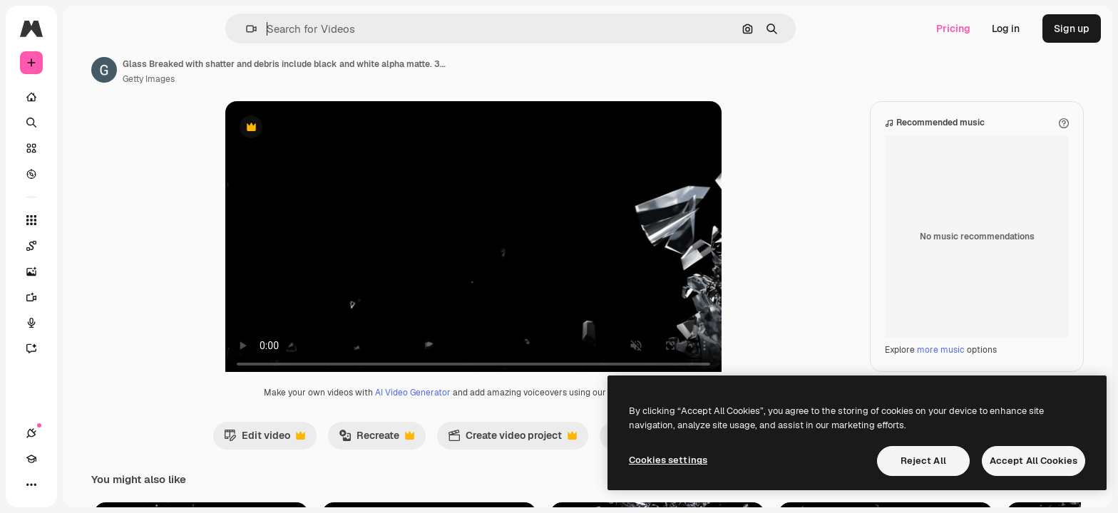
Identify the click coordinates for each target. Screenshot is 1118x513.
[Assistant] (85, 348)
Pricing (953, 28)
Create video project (566, 453)
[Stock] (85, 148)
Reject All (923, 461)
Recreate (430, 453)
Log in (1006, 28)
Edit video (318, 453)
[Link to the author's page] (212, 70)
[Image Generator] (85, 271)
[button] (299, 29)
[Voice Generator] (85, 322)
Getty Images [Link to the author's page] (257, 79)
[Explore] (85, 173)
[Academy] (57, 484)
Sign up (1071, 28)
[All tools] (85, 220)
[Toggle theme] (82, 484)
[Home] (85, 97)
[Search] (85, 122)
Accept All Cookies (1033, 461)
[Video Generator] (85, 297)
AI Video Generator (467, 407)
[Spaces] (85, 245)
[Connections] (31, 484)
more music (941, 364)
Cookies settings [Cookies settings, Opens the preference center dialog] (668, 460)
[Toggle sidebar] (139, 28)
